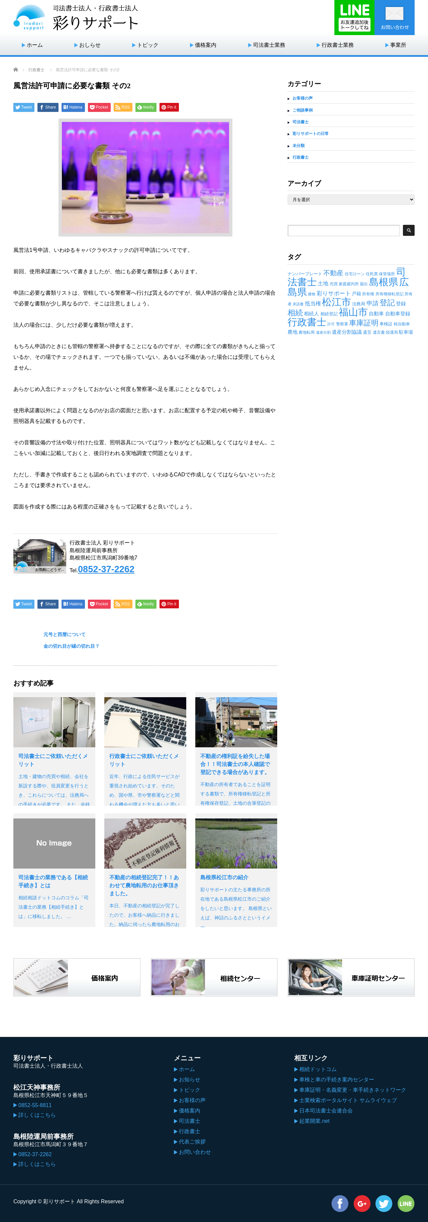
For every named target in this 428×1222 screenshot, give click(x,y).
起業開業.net (314, 1121)
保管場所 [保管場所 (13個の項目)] (387, 274)
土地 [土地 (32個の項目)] (323, 283)
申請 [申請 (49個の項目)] (372, 303)
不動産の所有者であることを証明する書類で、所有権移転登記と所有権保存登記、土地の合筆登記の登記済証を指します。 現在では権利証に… (236, 803)
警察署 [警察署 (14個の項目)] (342, 324)
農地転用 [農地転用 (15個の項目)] (307, 332)
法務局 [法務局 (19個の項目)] (358, 303)
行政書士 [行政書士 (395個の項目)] (307, 322)
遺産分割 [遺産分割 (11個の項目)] (323, 332)
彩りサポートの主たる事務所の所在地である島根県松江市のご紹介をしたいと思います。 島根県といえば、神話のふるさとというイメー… (236, 908)
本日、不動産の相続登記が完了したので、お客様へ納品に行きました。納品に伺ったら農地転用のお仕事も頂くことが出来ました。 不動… (145, 924)
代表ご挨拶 (192, 1141)
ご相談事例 (303, 110)
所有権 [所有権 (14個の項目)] (368, 294)
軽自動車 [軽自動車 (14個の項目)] (402, 324)
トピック (147, 45)
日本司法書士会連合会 (326, 1110)
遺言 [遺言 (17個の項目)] (367, 332)
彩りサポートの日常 (311, 133)
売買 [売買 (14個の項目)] (334, 284)
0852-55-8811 (35, 1105)
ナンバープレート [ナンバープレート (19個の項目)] (305, 273)
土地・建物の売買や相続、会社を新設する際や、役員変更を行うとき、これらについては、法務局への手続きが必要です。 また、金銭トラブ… (54, 795)
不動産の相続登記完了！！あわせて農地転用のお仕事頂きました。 (144, 885)
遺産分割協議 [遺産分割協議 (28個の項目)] (347, 332)
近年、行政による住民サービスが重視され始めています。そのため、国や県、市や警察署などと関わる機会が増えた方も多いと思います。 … (144, 795)
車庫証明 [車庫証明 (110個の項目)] (364, 323)
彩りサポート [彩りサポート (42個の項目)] (334, 293)
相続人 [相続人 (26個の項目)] (311, 313)
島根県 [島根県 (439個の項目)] (383, 281)
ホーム (35, 45)
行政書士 (36, 69)
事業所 (398, 45)
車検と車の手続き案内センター (336, 1079)
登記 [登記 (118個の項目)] (387, 303)
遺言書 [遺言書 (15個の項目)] (379, 332)
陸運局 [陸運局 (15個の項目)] (392, 332)
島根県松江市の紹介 (224, 877)
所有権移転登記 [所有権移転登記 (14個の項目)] (390, 294)
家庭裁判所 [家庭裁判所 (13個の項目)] (349, 284)
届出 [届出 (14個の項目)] (364, 284)
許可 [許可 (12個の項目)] (331, 324)
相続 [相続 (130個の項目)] (295, 312)
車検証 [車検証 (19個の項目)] (386, 323)
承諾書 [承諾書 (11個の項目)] (298, 304)
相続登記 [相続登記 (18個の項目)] (329, 313)
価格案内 (205, 45)
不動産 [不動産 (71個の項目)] (333, 273)
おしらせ (90, 45)
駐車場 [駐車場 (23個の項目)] (406, 332)
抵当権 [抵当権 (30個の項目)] (313, 303)
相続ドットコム (318, 1069)
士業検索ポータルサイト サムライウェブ (348, 1100)
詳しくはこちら (37, 1115)
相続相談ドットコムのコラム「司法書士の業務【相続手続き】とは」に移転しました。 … (53, 907)
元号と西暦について (64, 634)
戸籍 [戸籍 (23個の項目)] (356, 293)
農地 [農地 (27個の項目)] (293, 332)
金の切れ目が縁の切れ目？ (71, 646)
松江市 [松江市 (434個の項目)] (336, 301)
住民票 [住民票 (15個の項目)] (372, 274)
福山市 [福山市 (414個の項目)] (353, 312)
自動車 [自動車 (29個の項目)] (376, 313)
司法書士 (301, 122)
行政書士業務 (338, 45)
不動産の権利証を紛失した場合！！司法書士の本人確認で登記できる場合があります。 (235, 764)
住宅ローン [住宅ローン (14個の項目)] (355, 274)
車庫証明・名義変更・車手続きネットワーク (352, 1090)
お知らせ (189, 1079)
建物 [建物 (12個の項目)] (311, 294)
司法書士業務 (269, 45)
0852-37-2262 (106, 569)
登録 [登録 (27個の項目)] (401, 303)
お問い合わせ (195, 1152)
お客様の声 (303, 98)
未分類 (299, 145)
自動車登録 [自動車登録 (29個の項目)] (397, 313)
